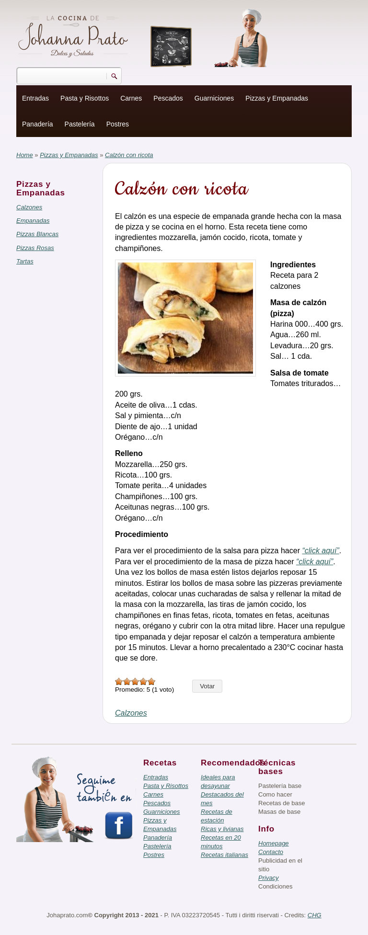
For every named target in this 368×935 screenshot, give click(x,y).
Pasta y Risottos (84, 98)
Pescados (168, 98)
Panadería (37, 124)
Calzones (29, 207)
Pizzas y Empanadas (276, 98)
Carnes (131, 98)
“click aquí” (320, 551)
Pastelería (80, 124)
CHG (315, 915)
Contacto (270, 851)
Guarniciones (214, 98)
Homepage (273, 843)
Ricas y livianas (222, 828)
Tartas (25, 261)
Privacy (268, 877)
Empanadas (32, 220)
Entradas (35, 98)
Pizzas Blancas (37, 234)
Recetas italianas (224, 854)
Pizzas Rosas (35, 247)
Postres (117, 124)
